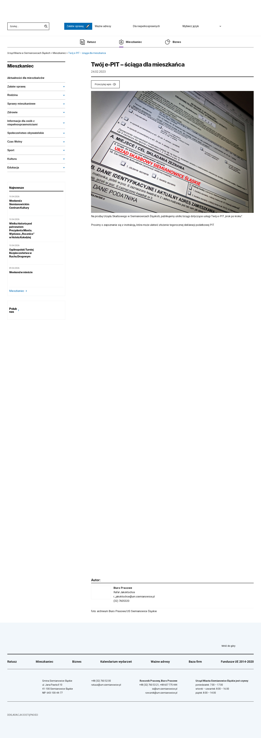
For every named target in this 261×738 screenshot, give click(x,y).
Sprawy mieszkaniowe (21, 103)
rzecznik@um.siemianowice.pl (161, 692)
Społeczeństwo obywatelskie (25, 133)
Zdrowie (12, 112)
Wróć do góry (238, 646)
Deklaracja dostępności (22, 715)
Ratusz (91, 42)
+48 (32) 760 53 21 (149, 684)
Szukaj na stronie (46, 26)
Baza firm (195, 661)
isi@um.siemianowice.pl (164, 688)
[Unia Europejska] (233, 26)
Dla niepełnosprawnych (156, 26)
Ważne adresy (112, 26)
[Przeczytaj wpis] (105, 84)
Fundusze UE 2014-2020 (237, 661)
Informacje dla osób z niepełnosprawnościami (22, 123)
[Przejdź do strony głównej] (19, 9)
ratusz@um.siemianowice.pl (106, 684)
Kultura (12, 158)
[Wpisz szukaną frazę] (25, 26)
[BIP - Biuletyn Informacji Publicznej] (57, 26)
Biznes (177, 42)
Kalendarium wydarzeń (116, 661)
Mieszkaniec (134, 42)
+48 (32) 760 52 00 (101, 680)
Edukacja (13, 167)
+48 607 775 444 (168, 684)
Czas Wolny (14, 141)
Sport (10, 150)
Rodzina (12, 95)
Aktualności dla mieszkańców (25, 77)
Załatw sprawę (78, 26)
